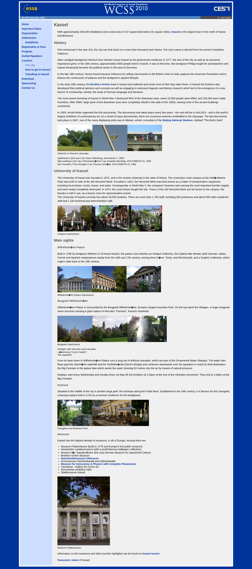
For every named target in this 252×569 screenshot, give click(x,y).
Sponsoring (29, 83)
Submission (29, 37)
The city (30, 65)
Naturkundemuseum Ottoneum (80, 458)
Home (25, 24)
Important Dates (31, 28)
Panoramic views (67, 560)
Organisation (29, 33)
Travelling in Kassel (37, 74)
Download (28, 78)
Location (27, 60)
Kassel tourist (150, 553)
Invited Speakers (32, 56)
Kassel (176, 31)
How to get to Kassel (37, 69)
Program (27, 51)
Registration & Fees (34, 47)
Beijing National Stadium (178, 120)
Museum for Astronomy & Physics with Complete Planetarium (98, 464)
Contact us (28, 87)
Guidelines (31, 42)
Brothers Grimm (100, 84)
